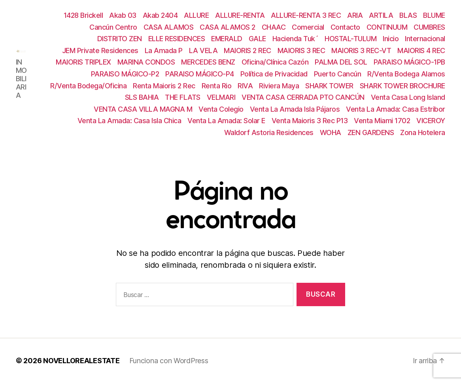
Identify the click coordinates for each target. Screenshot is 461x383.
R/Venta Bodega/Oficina (88, 86)
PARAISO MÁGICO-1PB (409, 62)
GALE (257, 38)
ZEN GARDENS (371, 132)
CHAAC (274, 27)
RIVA (245, 86)
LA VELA (203, 50)
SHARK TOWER (329, 86)
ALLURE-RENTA (240, 15)
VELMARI (221, 97)
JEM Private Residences (100, 50)
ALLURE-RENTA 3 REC (306, 15)
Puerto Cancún (337, 74)
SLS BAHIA (142, 97)
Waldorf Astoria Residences (269, 132)
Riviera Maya (279, 86)
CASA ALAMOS (169, 27)
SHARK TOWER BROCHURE (402, 86)
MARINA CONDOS (146, 62)
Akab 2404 (160, 15)
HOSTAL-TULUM (350, 38)
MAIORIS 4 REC (421, 50)
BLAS (408, 15)
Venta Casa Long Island (408, 97)
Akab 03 (122, 15)
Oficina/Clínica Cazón (275, 62)
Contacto (345, 27)
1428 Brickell (83, 15)
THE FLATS (182, 97)
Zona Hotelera (422, 132)
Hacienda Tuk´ (295, 38)
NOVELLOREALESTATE (81, 360)
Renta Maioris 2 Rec (164, 86)
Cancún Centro (113, 27)
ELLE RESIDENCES (176, 38)
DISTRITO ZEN (119, 38)
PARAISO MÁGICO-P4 (199, 74)
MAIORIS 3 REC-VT (361, 50)
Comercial (308, 27)
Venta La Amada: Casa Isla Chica (129, 120)
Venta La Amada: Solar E (226, 120)
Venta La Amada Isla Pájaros (295, 109)
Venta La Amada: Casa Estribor (395, 109)
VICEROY (430, 120)
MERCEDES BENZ (208, 62)
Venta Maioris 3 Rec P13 (310, 120)
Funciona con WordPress (168, 360)
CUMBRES (429, 27)
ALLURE (196, 15)
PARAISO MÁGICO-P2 (125, 74)
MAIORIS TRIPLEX (83, 62)
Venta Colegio (221, 109)
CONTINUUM (387, 27)
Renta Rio (217, 86)
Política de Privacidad (274, 74)
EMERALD (226, 38)
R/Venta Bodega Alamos (406, 74)
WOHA (330, 132)
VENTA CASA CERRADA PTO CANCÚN (303, 97)
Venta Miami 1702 (382, 120)
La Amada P (164, 50)
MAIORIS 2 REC (247, 50)
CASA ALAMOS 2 (227, 27)
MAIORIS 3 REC (301, 50)
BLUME (434, 15)
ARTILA (381, 15)
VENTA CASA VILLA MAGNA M (143, 109)
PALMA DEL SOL (341, 62)
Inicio (391, 38)
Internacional (425, 38)
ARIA (355, 15)
